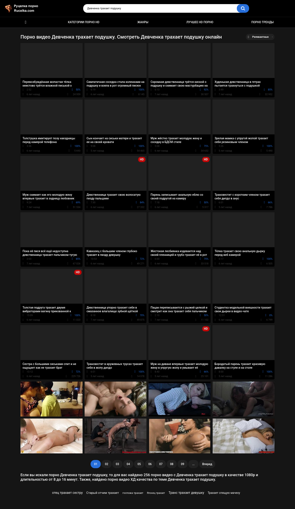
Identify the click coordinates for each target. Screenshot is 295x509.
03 (117, 464)
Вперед (207, 464)
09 (182, 464)
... (193, 464)
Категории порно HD (83, 22)
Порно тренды (262, 22)
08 (171, 464)
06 (150, 464)
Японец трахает (156, 493)
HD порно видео (25, 22)
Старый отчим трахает (102, 493)
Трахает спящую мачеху (224, 492)
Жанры (143, 22)
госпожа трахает (133, 492)
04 (128, 464)
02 (106, 464)
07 (160, 464)
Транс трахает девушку (186, 493)
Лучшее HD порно (199, 22)
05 (139, 464)
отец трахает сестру (67, 493)
